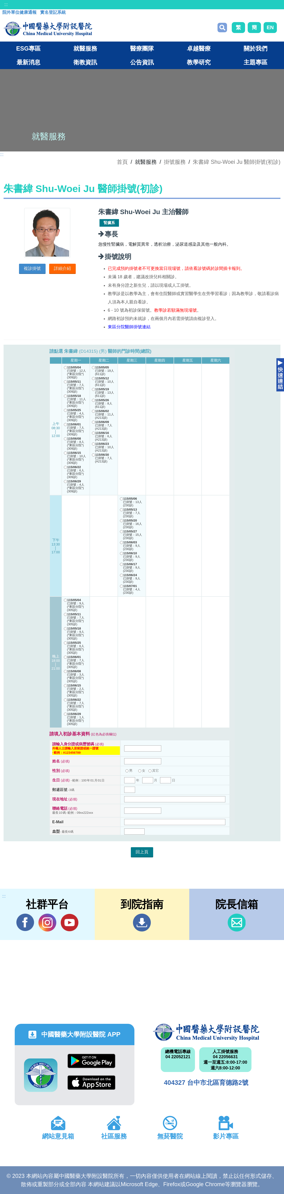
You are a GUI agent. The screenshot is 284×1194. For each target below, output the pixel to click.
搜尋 (222, 27)
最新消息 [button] (28, 62)
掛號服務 (175, 162)
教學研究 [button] (199, 62)
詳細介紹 (62, 268)
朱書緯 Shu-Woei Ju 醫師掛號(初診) (236, 162)
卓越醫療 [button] (199, 48)
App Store (91, 1082)
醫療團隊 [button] (142, 48)
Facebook (25, 922)
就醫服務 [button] (85, 48)
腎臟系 (109, 223)
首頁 (122, 162)
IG (47, 922)
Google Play (91, 1061)
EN (270, 27)
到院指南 (142, 922)
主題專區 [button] (255, 62)
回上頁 (142, 852)
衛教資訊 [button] (85, 62)
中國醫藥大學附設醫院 (206, 1032)
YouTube (69, 922)
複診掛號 (32, 268)
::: (6, 4)
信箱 (237, 922)
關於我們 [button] (255, 48)
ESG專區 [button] (28, 48)
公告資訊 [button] (142, 62)
